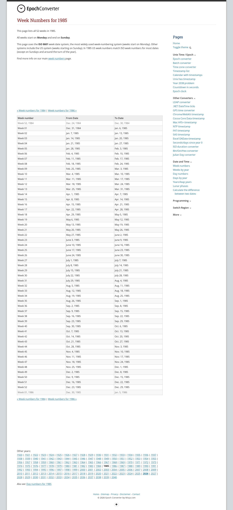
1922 (35, 455)
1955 (153, 458)
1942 (51, 458)
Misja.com (130, 497)
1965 (90, 462)
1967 (106, 462)
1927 (74, 455)
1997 (59, 469)
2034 (67, 477)
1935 (137, 455)
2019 (90, 473)
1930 (98, 455)
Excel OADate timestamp (187, 138)
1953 (137, 458)
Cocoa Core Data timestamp (189, 118)
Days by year (180, 178)
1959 (43, 462)
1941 (43, 458)
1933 (122, 455)
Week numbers (181, 165)
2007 (137, 469)
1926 (67, 455)
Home (176, 43)
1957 (27, 462)
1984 (98, 466)
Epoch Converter (113, 497)
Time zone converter (184, 67)
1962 (67, 462)
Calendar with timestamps (187, 75)
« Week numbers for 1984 (31, 110)
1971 (137, 462)
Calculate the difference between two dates (186, 191)
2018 (82, 473)
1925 (59, 455)
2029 (27, 477)
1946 (82, 458)
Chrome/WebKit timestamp (188, 114)
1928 (82, 455)
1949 (106, 458)
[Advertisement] (89, 86)
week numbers (56, 58)
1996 (51, 469)
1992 (19, 469)
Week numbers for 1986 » (62, 110)
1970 (130, 462)
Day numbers (180, 173)
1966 (98, 462)
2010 (19, 473)
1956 (19, 462)
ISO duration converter (186, 146)
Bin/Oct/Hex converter (185, 150)
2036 (82, 477)
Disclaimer (125, 494)
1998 (67, 469)
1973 (153, 462)
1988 (130, 466)
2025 (137, 473)
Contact (136, 494)
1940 (35, 458)
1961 (59, 462)
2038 (98, 477)
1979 (59, 466)
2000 (82, 469)
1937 (153, 455)
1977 (43, 466)
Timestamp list (181, 71)
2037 (90, 477)
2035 (74, 477)
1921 (27, 455)
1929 (90, 455)
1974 (19, 466)
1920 (19, 455)
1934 (130, 455)
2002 (98, 469)
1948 (98, 458)
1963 (74, 462)
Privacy (114, 494)
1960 (51, 462)
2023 (122, 473)
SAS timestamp (181, 134)
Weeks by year (181, 169)
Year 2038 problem (183, 83)
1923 (43, 455)
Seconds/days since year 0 (187, 142)
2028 (19, 477)
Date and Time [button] (182, 161)
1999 (74, 469)
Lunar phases (180, 186)
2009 (153, 469)
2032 (51, 477)
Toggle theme (182, 47)
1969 (122, 462)
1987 (122, 466)
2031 (43, 477)
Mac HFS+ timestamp (185, 122)
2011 (27, 473)
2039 (106, 477)
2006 (130, 469)
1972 (145, 462)
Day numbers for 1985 (38, 484)
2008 (145, 469)
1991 (153, 466)
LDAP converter (182, 102)
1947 (90, 458)
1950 (114, 458)
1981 (74, 466)
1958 (35, 462)
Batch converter (182, 63)
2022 (114, 473)
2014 (51, 473)
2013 (43, 473)
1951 (122, 458)
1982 (82, 466)
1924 (51, 455)
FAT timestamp (181, 130)
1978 (51, 466)
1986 (114, 466)
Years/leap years (182, 182)
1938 (19, 458)
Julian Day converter (184, 154)
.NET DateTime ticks (184, 106)
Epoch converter (182, 58)
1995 (43, 469)
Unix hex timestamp (184, 79)
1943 (59, 458)
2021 (106, 473)
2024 (130, 473)
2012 (35, 473)
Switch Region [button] (182, 207)
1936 (145, 455)
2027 (153, 473)
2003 (106, 469)
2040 (114, 477)
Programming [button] (182, 200)
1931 (106, 455)
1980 (67, 466)
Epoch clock (179, 91)
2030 (35, 477)
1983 (90, 466)
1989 (137, 466)
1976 (35, 466)
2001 (90, 469)
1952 (130, 458)
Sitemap (105, 494)
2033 (59, 477)
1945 (74, 458)
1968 (114, 462)
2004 (114, 469)
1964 (82, 462)
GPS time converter (184, 110)
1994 (35, 469)
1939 (27, 458)
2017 (74, 473)
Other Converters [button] (184, 98)
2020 (98, 473)
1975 (27, 466)
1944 (67, 458)
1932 (114, 455)
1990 (145, 466)
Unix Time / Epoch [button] (184, 54)
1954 (145, 458)
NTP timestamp (181, 126)
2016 (67, 473)
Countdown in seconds (186, 87)
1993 (27, 469)
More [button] (177, 214)
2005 (122, 469)
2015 (59, 473)
